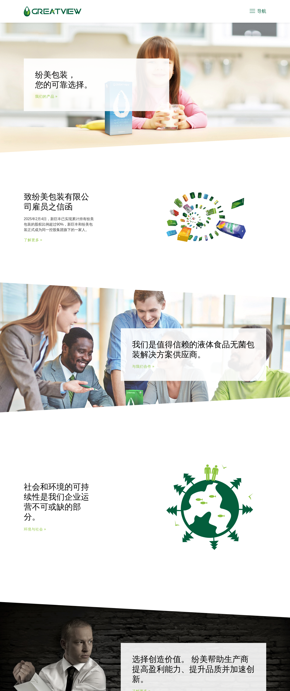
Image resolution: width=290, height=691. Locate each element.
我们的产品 (44, 96)
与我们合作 (141, 366)
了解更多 (31, 240)
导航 (257, 11)
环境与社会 (33, 529)
